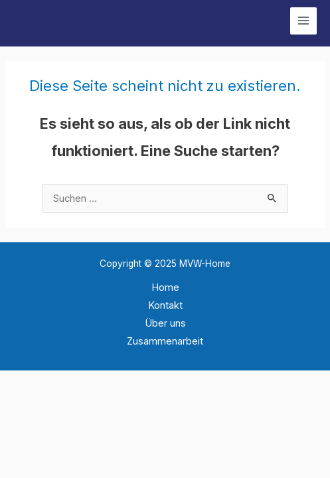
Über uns (165, 323)
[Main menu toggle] (303, 20)
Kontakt (165, 305)
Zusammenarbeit (165, 341)
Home (165, 287)
